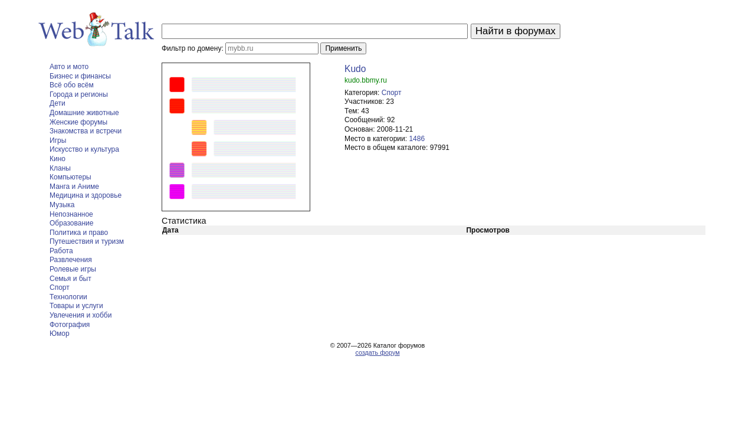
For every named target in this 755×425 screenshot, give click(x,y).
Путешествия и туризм (87, 241)
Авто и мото (69, 67)
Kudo (355, 69)
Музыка (62, 205)
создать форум (377, 352)
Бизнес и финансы (80, 76)
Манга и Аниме (74, 186)
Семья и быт (70, 278)
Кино (57, 159)
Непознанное (71, 214)
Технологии (68, 297)
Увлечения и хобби (80, 315)
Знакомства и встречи (86, 131)
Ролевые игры (73, 269)
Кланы (60, 168)
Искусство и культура (84, 149)
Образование (71, 223)
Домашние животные (84, 113)
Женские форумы (78, 122)
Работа (61, 251)
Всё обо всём (72, 85)
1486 (417, 139)
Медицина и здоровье (86, 195)
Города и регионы (79, 94)
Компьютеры (70, 177)
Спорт (60, 287)
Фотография (70, 325)
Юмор (60, 333)
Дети (57, 103)
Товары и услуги (76, 306)
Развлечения (71, 260)
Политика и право (79, 232)
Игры (58, 140)
